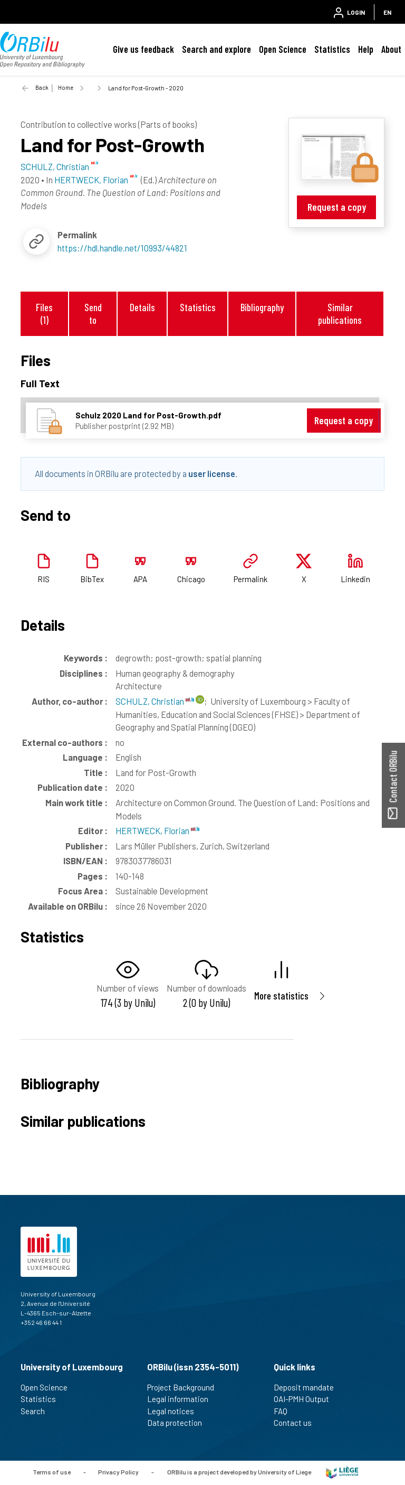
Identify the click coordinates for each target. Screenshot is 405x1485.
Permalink (250, 579)
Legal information (182, 1399)
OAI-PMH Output (306, 1399)
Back (42, 87)
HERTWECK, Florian (157, 830)
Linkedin (355, 579)
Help (365, 49)
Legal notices (175, 1411)
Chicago (191, 579)
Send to (93, 313)
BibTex (92, 579)
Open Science (282, 49)
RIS (43, 579)
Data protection (179, 1422)
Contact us (297, 1422)
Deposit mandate (308, 1387)
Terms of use (52, 1471)
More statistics (281, 995)
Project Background (185, 1387)
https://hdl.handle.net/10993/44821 (122, 247)
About (391, 49)
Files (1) (44, 313)
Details (142, 307)
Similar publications (340, 313)
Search (37, 1411)
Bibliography (262, 307)
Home (65, 87)
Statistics (332, 49)
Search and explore (216, 49)
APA (140, 579)
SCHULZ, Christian (154, 701)
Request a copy (336, 207)
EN (387, 12)
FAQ (285, 1411)
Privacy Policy (118, 1471)
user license (211, 473)
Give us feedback (143, 49)
